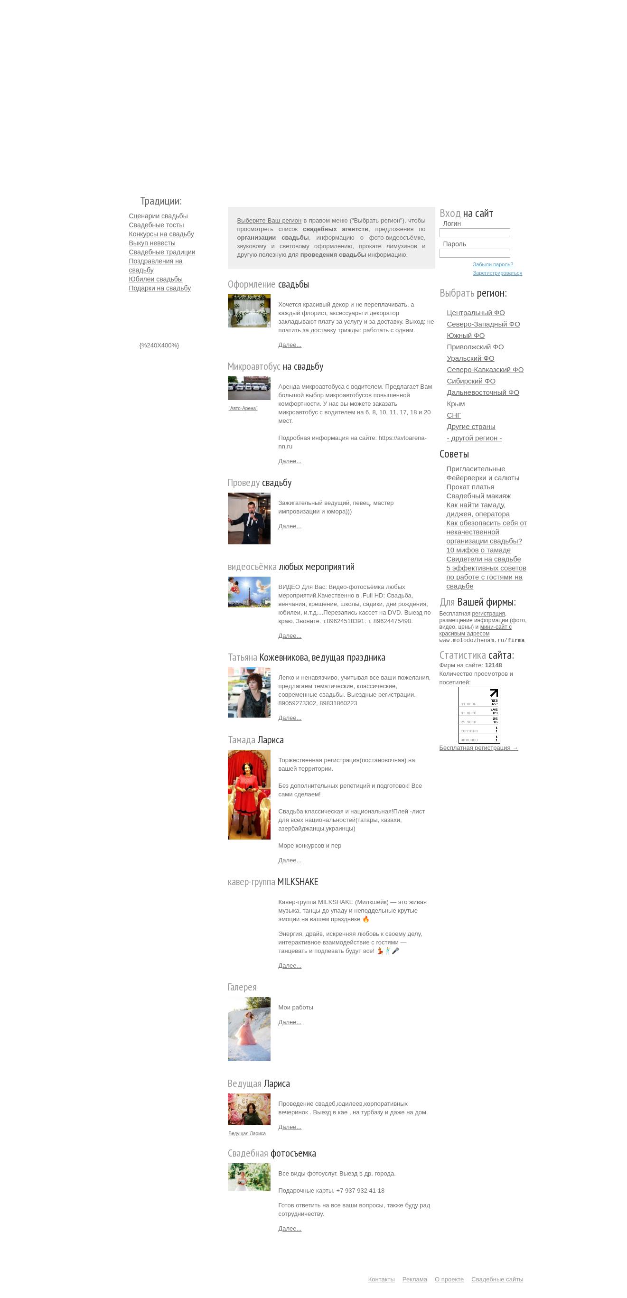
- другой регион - (474, 438)
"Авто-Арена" (243, 408)
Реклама (414, 1279)
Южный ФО (466, 335)
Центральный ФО (476, 312)
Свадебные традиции (162, 252)
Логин (452, 223)
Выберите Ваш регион (269, 220)
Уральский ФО (471, 358)
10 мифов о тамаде (479, 550)
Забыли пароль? (493, 264)
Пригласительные (476, 469)
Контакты (381, 1279)
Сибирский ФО (471, 381)
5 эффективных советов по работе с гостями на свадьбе (487, 577)
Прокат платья (471, 487)
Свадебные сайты (497, 1279)
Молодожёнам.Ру (132, 93)
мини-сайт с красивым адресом (476, 630)
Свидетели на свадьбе (484, 559)
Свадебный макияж (479, 496)
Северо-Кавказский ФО (485, 369)
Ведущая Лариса (247, 1133)
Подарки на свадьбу (160, 288)
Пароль (455, 244)
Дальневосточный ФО (483, 392)
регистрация (488, 613)
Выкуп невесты (152, 243)
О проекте (449, 1279)
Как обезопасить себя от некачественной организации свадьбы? (487, 532)
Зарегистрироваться (498, 273)
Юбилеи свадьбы (156, 279)
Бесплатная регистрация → (479, 747)
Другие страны (471, 426)
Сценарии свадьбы (158, 216)
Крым (456, 404)
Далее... (290, 344)
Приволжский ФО (475, 347)
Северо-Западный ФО (483, 324)
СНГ (454, 415)
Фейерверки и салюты (483, 478)
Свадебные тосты (156, 225)
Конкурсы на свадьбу (161, 234)
